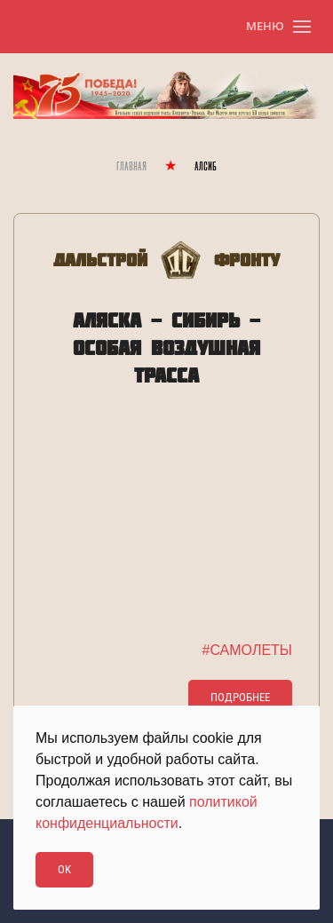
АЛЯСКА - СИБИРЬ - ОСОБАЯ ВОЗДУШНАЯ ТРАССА (166, 347)
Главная (131, 167)
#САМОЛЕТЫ (247, 650)
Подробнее (240, 697)
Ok (64, 869)
